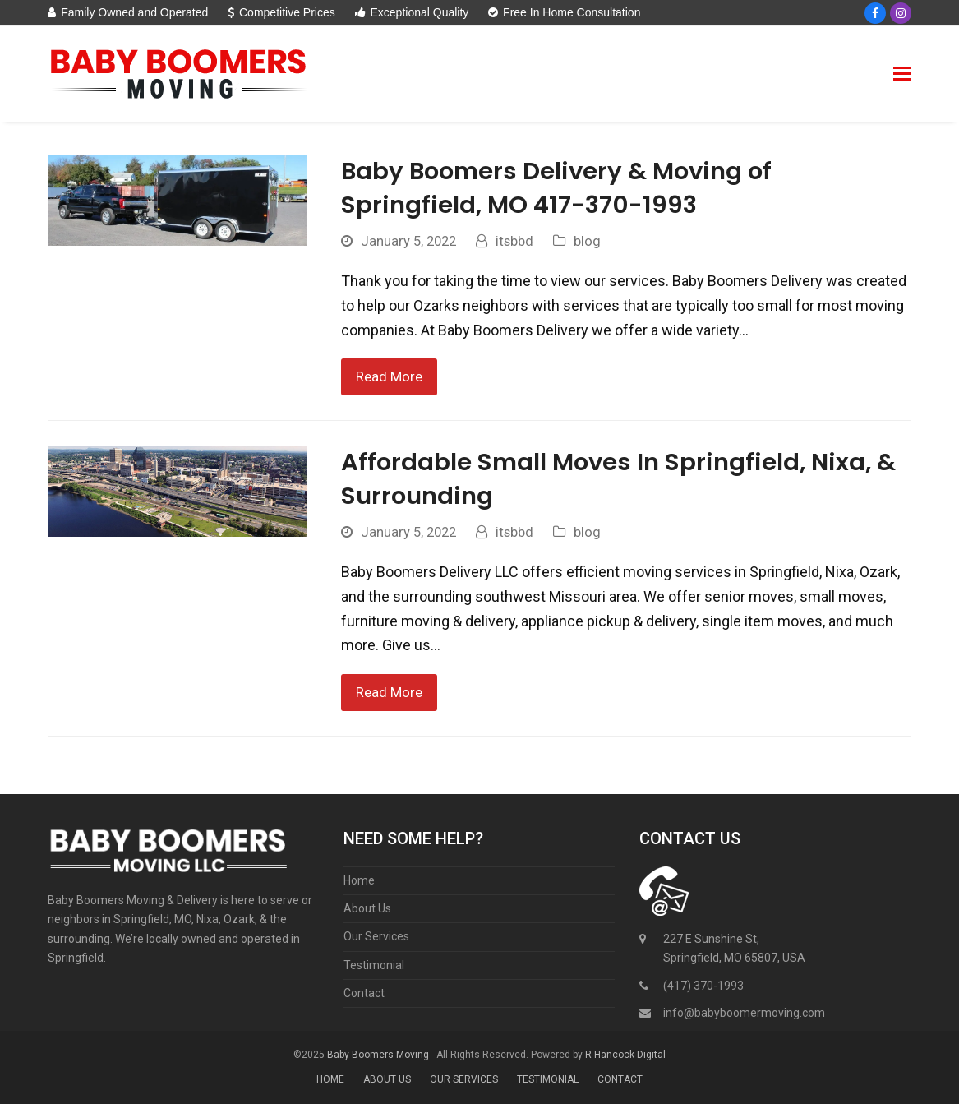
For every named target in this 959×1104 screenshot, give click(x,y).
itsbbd (514, 241)
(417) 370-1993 (703, 985)
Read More (389, 377)
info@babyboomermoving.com (744, 1012)
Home (359, 880)
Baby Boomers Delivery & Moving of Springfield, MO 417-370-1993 (556, 187)
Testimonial (373, 965)
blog (587, 241)
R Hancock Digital (625, 1054)
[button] (902, 74)
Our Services (376, 936)
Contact (364, 993)
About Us (367, 908)
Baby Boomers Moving (378, 1054)
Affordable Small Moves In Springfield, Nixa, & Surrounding (618, 478)
